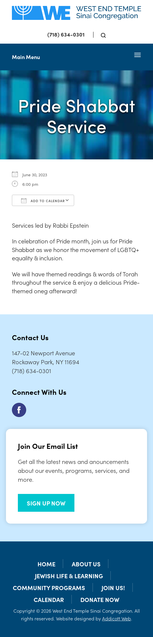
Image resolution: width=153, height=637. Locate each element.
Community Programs (49, 587)
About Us (86, 564)
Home (46, 564)
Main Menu (26, 57)
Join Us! (113, 587)
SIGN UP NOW (46, 503)
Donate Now (99, 599)
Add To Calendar (43, 200)
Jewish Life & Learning (69, 575)
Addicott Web (116, 618)
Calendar (49, 599)
